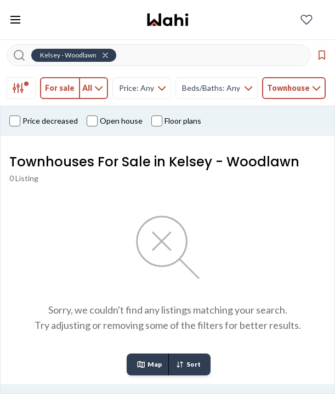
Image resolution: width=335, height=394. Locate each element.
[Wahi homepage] (167, 19)
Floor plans (176, 120)
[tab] (21, 88)
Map (149, 364)
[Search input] (165, 55)
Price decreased (43, 120)
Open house (115, 120)
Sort (188, 364)
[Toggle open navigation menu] (15, 20)
